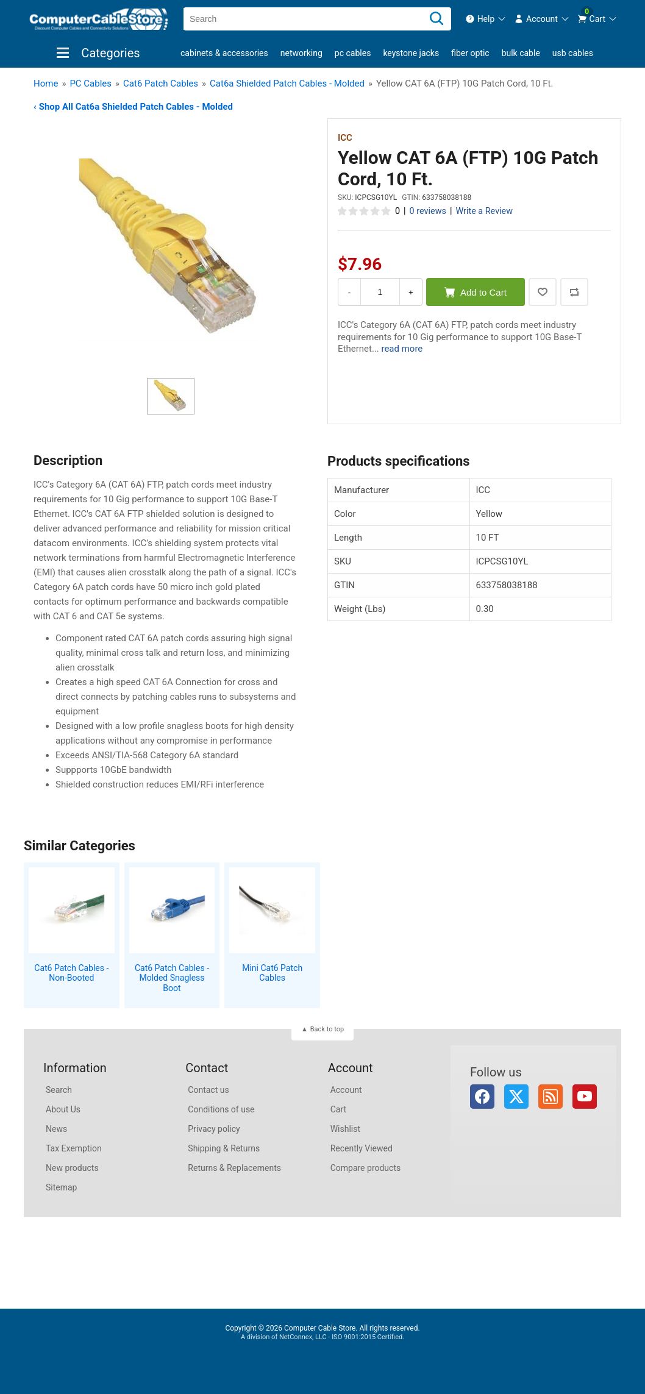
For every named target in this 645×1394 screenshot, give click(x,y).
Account (346, 1090)
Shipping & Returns (224, 1148)
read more (401, 348)
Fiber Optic (470, 53)
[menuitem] (486, 19)
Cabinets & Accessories (224, 53)
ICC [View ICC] (345, 137)
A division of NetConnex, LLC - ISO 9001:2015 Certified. (322, 1337)
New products (72, 1168)
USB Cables (572, 53)
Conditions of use (221, 1109)
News (56, 1129)
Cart (338, 1109)
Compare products (365, 1168)
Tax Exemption (74, 1148)
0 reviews (428, 211)
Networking (301, 53)
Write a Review (484, 211)
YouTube (584, 1096)
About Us (63, 1109)
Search (59, 1090)
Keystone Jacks (411, 53)
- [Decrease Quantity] (349, 292)
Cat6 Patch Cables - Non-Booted (71, 973)
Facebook (482, 1096)
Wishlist (345, 1129)
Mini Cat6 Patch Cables (272, 973)
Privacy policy (214, 1129)
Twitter (516, 1096)
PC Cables (353, 53)
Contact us (208, 1090)
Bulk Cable (521, 53)
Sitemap (61, 1187)
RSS (550, 1096)
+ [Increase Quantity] (410, 292)
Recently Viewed (361, 1148)
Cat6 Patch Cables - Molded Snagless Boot (172, 978)
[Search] (436, 19)
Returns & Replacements (234, 1168)
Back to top (327, 1029)
